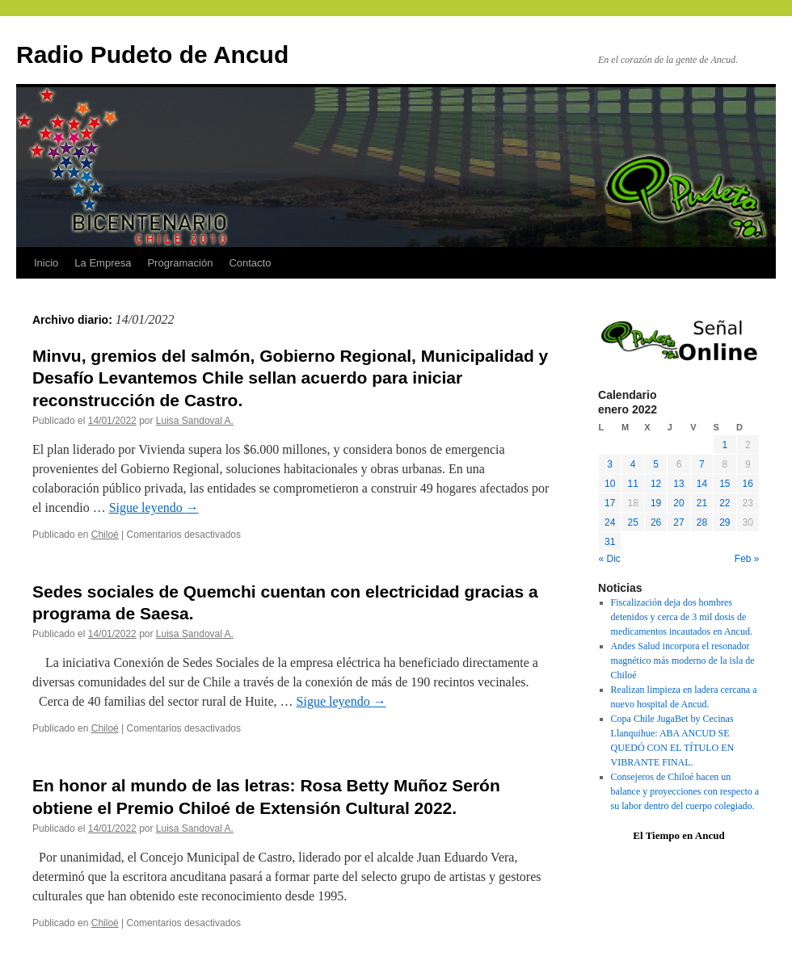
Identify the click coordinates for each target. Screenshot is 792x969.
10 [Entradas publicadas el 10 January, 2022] (610, 483)
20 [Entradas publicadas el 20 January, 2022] (678, 503)
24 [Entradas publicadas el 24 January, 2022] (610, 522)
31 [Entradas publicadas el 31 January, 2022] (610, 541)
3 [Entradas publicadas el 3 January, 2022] (610, 464)
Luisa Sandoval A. (195, 420)
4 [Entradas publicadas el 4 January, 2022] (633, 464)
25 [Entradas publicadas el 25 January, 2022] (632, 522)
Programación (180, 263)
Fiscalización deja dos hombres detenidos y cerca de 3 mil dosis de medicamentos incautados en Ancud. (681, 617)
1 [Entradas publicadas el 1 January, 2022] (724, 445)
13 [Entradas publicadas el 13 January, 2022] (678, 483)
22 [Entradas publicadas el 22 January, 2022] (724, 503)
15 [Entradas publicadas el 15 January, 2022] (724, 483)
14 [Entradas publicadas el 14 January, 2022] (702, 483)
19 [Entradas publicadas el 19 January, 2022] (656, 503)
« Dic (610, 558)
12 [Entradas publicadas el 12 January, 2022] (656, 483)
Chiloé (105, 534)
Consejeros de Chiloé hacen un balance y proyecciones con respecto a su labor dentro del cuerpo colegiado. (685, 791)
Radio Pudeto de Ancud (152, 54)
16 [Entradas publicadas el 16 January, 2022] (748, 483)
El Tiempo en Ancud (678, 835)
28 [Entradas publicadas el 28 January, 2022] (702, 522)
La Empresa (102, 263)
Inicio (46, 263)
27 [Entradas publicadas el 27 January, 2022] (678, 522)
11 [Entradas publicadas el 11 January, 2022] (632, 483)
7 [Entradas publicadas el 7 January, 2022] (702, 464)
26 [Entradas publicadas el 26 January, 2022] (656, 522)
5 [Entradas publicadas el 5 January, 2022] (656, 464)
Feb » (747, 558)
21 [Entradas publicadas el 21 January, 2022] (702, 503)
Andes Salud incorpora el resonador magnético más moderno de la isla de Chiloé (683, 660)
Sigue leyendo (154, 507)
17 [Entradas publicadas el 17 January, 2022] (610, 503)
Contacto (250, 263)
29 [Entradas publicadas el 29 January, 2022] (724, 522)
